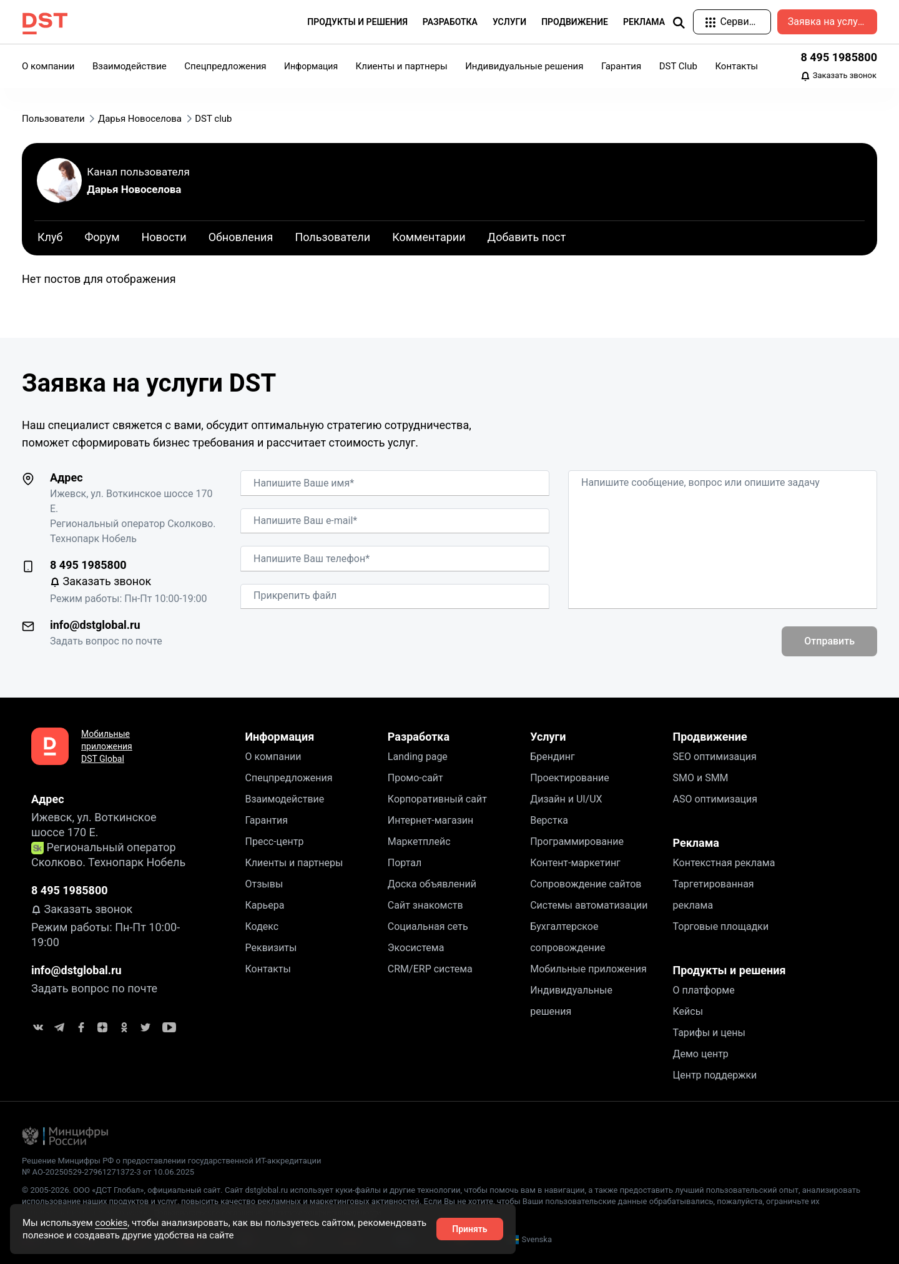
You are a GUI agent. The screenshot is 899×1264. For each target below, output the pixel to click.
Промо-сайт (415, 778)
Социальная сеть (428, 926)
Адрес (66, 477)
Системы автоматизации (588, 905)
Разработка (419, 736)
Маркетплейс (419, 841)
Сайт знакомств (425, 905)
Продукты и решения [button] (357, 22)
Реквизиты (271, 948)
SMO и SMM (700, 778)
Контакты (736, 66)
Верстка (549, 820)
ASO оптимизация (714, 799)
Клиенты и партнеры (402, 66)
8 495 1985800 (838, 57)
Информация (280, 736)
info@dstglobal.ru (95, 624)
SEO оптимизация (714, 757)
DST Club (678, 66)
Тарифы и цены (708, 1033)
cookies (111, 1222)
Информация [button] (311, 66)
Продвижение (709, 736)
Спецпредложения (225, 66)
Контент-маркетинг (575, 863)
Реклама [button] (644, 22)
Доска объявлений (432, 884)
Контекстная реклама (723, 863)
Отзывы (264, 884)
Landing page (418, 757)
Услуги (548, 736)
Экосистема (416, 948)
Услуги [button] (509, 22)
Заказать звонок (838, 76)
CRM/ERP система (430, 969)
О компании (48, 66)
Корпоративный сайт (437, 799)
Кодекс (262, 926)
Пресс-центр (274, 841)
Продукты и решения (728, 970)
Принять (469, 1229)
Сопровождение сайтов (585, 884)
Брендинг (552, 757)
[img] (678, 22)
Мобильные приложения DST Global (106, 746)
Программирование (577, 841)
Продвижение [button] (574, 22)
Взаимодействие (129, 66)
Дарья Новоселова (134, 189)
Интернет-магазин (431, 820)
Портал (404, 863)
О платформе (703, 990)
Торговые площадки (720, 926)
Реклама (695, 842)
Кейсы (687, 1011)
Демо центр (700, 1054)
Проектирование (569, 778)
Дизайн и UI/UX (566, 799)
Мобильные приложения (588, 969)
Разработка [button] (450, 22)
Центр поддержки (714, 1075)
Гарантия (621, 66)
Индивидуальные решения (524, 66)
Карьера (265, 905)
